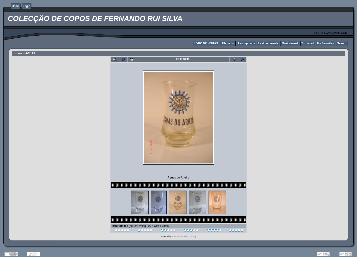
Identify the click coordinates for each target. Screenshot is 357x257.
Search (341, 43)
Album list (228, 43)
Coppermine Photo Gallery (184, 236)
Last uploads (246, 43)
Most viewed (290, 43)
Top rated (307, 43)
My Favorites (325, 43)
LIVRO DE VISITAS (206, 43)
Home (15, 6)
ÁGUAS (30, 53)
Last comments (268, 43)
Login (26, 6)
